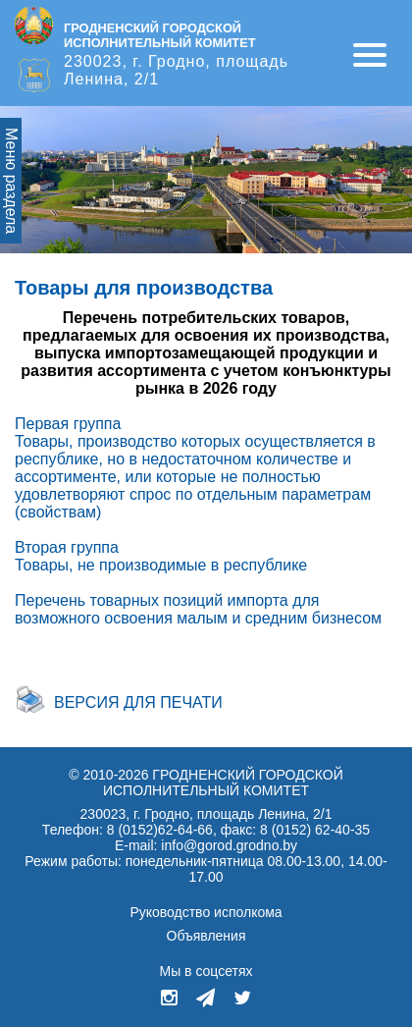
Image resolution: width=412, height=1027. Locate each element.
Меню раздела (11, 181)
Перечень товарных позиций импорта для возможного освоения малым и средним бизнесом (198, 609)
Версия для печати (138, 702)
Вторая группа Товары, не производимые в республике (161, 556)
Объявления (206, 936)
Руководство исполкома (205, 912)
